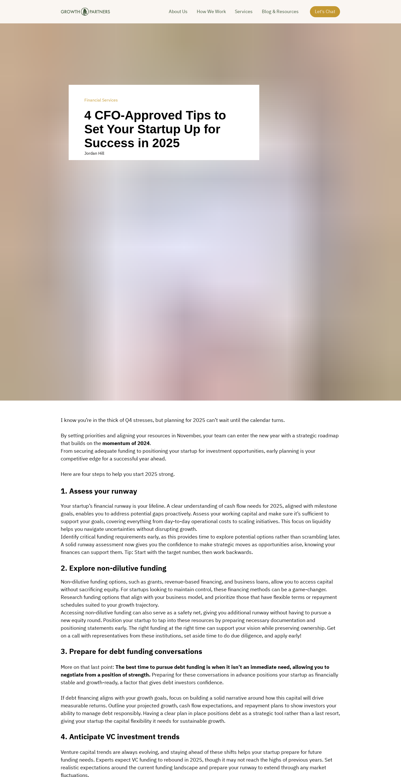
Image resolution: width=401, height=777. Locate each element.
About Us (178, 14)
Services (244, 14)
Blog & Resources (280, 14)
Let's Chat (325, 14)
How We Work (211, 14)
